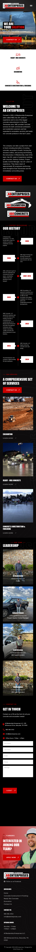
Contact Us (8, 904)
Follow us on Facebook (13, 881)
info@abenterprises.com (13, 734)
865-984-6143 (10, 729)
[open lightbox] (18, 567)
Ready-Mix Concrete (11, 898)
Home (6, 893)
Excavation (8, 901)
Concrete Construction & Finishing (16, 896)
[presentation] (17, 782)
